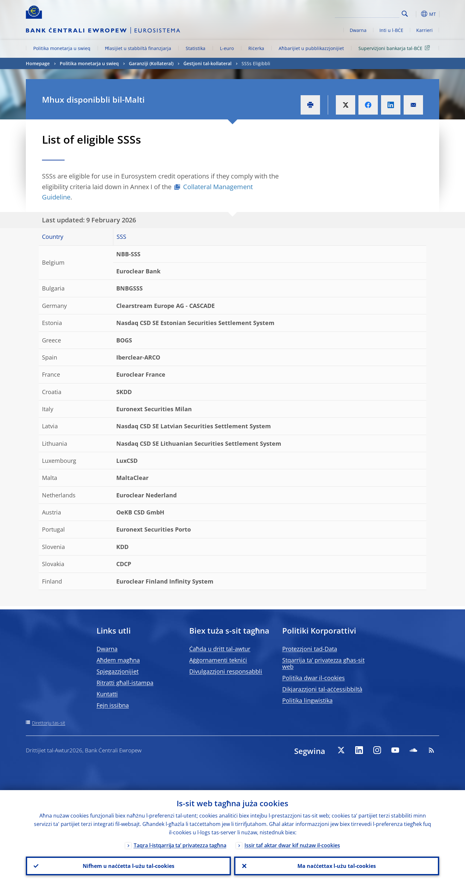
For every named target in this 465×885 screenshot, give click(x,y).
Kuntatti (107, 694)
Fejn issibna (113, 705)
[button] (416, 13)
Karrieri (424, 30)
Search (404, 13)
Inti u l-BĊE (391, 30)
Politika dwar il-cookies (313, 678)
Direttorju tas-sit (48, 723)
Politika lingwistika (307, 700)
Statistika (195, 48)
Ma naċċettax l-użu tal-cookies (336, 866)
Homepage (38, 63)
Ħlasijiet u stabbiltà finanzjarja (138, 48)
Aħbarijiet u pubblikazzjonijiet (311, 48)
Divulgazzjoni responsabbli (225, 671)
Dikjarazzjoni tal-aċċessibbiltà (322, 689)
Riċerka (256, 48)
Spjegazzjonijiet (118, 671)
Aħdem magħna (118, 660)
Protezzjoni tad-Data (309, 649)
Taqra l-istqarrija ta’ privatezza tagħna (180, 845)
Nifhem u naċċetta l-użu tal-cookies (128, 866)
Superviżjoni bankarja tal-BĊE (395, 48)
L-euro (227, 48)
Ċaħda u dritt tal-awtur (219, 649)
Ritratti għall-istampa (125, 683)
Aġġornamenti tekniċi (218, 660)
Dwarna (358, 30)
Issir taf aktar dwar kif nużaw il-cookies (292, 845)
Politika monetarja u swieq (61, 48)
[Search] (367, 13)
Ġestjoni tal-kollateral (207, 63)
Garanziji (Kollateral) (151, 63)
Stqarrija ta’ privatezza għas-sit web (323, 663)
